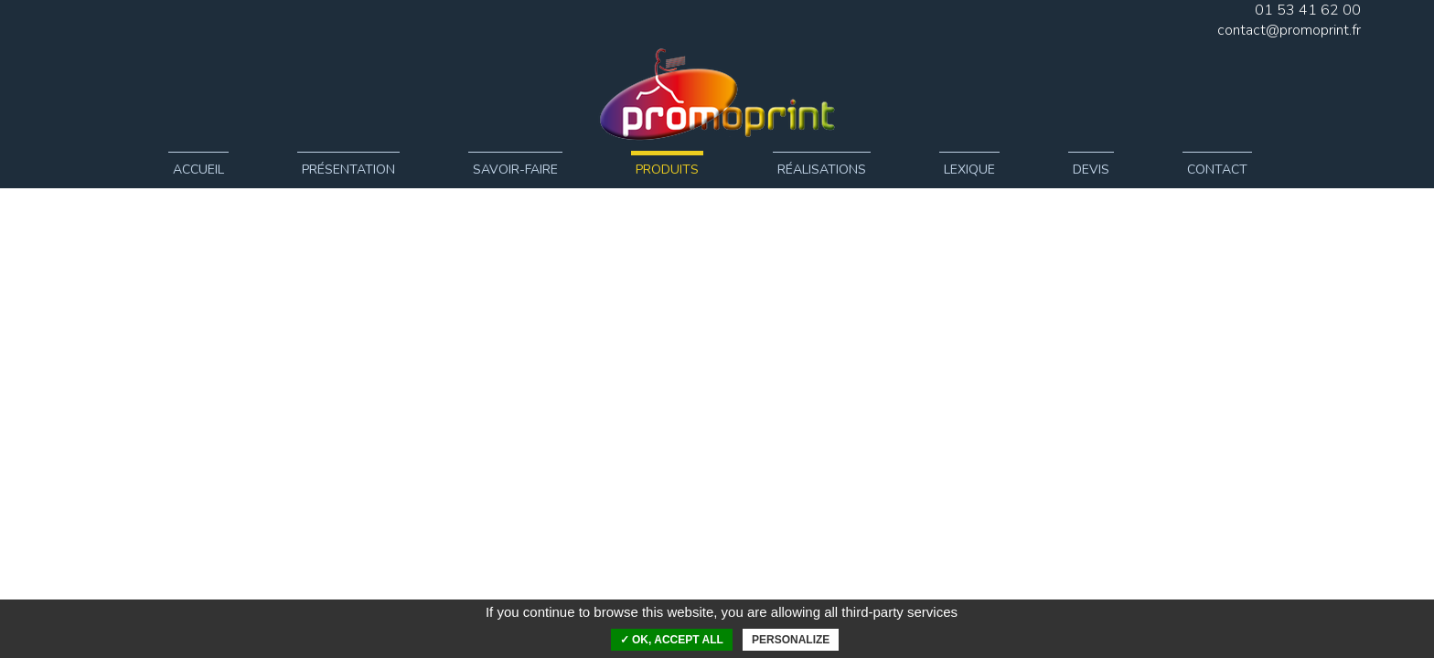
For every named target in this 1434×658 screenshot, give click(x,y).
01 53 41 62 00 (1308, 10)
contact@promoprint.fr (1289, 30)
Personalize (790, 639)
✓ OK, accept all (671, 639)
